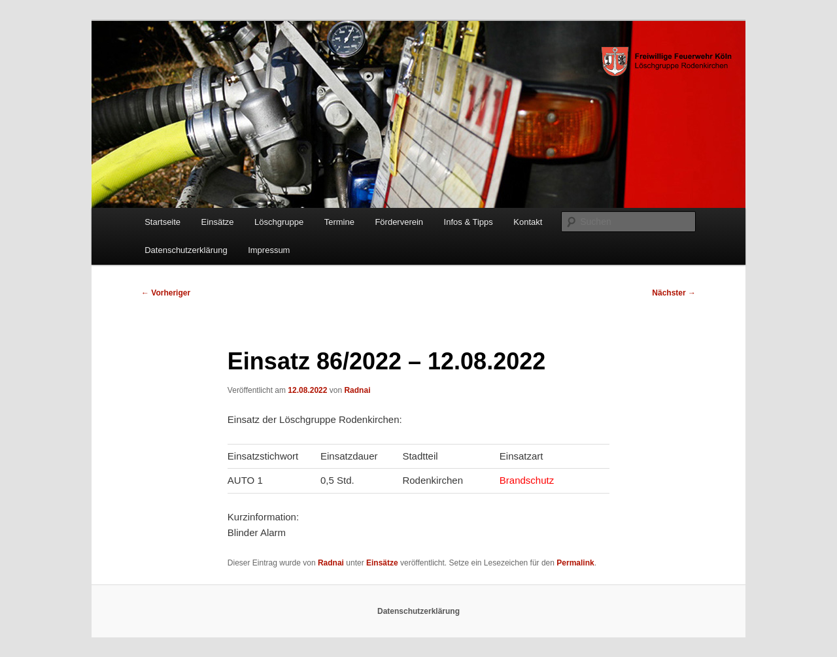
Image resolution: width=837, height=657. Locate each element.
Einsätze (217, 222)
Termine (339, 222)
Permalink (575, 562)
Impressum (269, 250)
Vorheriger (165, 292)
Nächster (674, 292)
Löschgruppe (278, 222)
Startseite (162, 222)
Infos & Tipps (468, 222)
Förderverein (399, 222)
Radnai (357, 390)
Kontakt (527, 222)
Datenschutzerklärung (186, 250)
